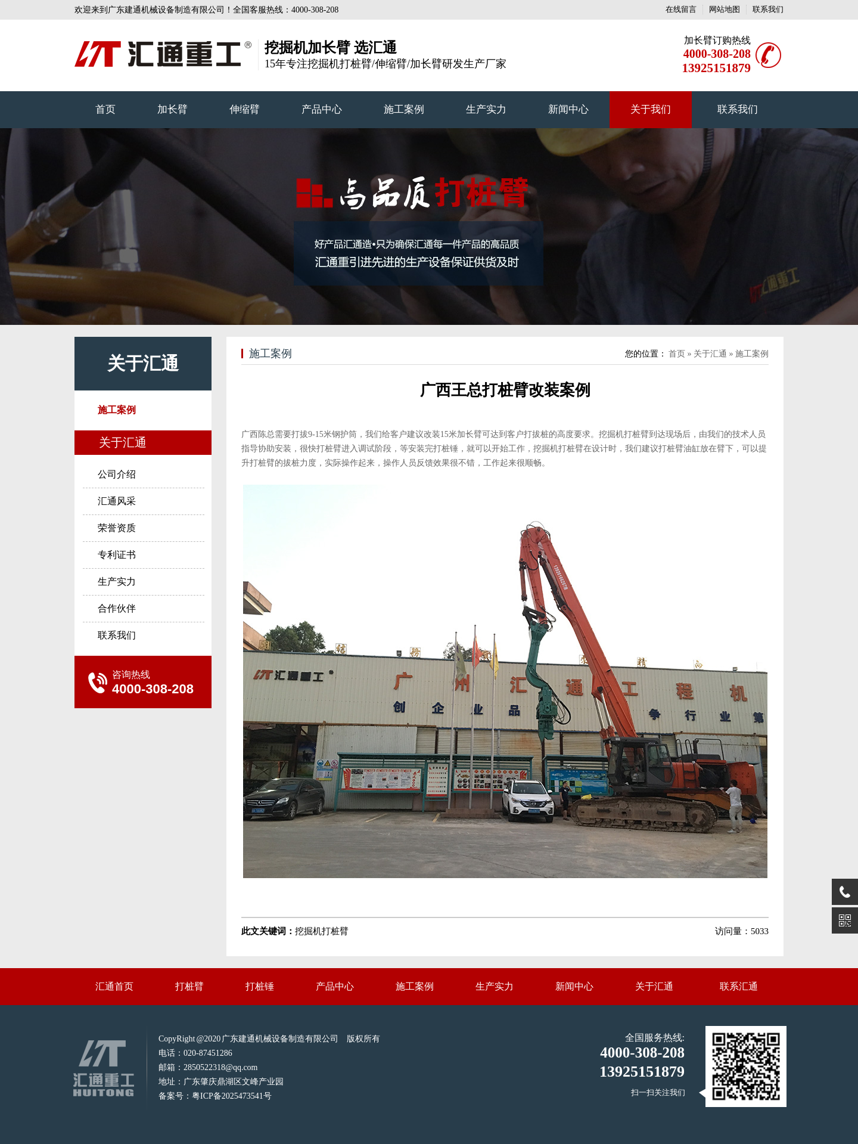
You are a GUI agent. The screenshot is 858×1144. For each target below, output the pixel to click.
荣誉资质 (117, 528)
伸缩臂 (244, 109)
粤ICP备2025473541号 (232, 1096)
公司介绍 (117, 474)
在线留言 (681, 9)
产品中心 (321, 109)
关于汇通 (143, 363)
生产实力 (486, 109)
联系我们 (768, 9)
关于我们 (650, 109)
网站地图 (724, 9)
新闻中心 (568, 109)
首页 (105, 109)
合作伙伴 (117, 608)
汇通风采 (117, 501)
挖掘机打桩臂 (624, 434)
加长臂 (172, 109)
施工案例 (404, 109)
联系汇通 (739, 986)
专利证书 (117, 555)
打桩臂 (189, 986)
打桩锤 (259, 986)
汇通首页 (114, 986)
